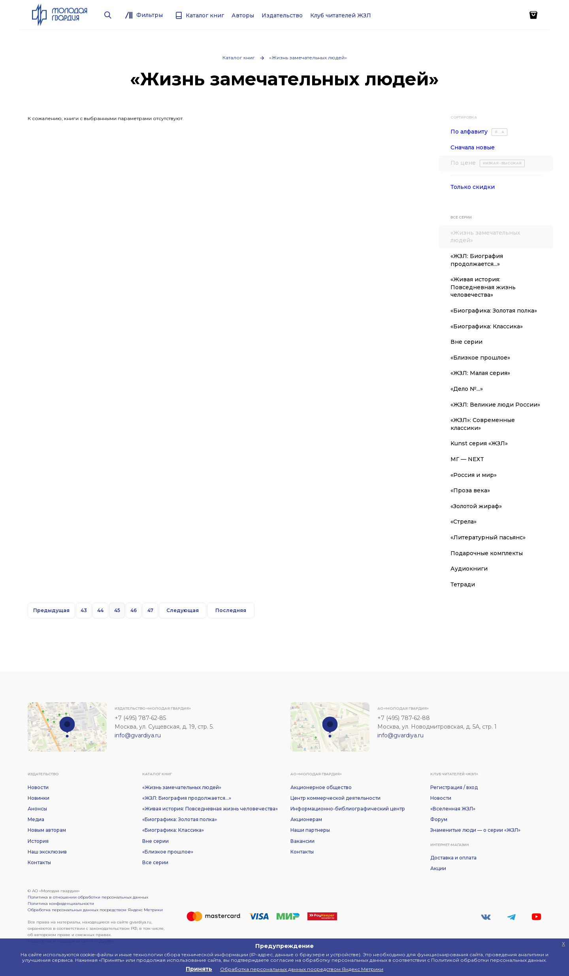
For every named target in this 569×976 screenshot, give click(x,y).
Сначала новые (472, 147)
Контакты (39, 862)
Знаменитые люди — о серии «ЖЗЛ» (475, 830)
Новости (38, 787)
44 (100, 610)
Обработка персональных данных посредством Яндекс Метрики (95, 909)
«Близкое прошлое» (480, 357)
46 (133, 610)
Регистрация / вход (454, 787)
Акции (438, 868)
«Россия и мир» (473, 475)
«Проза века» (470, 490)
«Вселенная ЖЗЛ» (452, 809)
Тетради (462, 584)
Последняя (230, 610)
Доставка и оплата (453, 858)
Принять (199, 968)
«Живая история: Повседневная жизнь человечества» (483, 287)
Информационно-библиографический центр (347, 809)
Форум (438, 819)
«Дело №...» (466, 388)
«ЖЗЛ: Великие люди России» (495, 404)
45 (117, 610)
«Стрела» (463, 521)
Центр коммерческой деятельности (335, 798)
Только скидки (472, 186)
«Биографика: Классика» (486, 326)
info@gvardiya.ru (138, 735)
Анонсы (37, 809)
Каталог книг (238, 57)
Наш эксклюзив (47, 852)
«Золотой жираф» (476, 506)
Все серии (155, 862)
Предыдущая (51, 610)
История (38, 841)
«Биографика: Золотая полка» (493, 310)
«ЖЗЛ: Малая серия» (480, 373)
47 (150, 610)
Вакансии (302, 841)
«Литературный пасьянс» (488, 537)
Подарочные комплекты (486, 553)
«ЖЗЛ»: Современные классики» (482, 423)
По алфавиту (478, 132)
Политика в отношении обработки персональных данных (88, 897)
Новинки (38, 798)
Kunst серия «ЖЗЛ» (479, 443)
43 (84, 610)
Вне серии (466, 341)
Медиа (36, 819)
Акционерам (306, 819)
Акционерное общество (321, 787)
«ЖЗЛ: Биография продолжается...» (476, 260)
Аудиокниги (469, 568)
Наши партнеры (310, 830)
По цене (487, 163)
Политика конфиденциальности (61, 903)
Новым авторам (47, 830)
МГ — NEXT (467, 459)
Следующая (182, 610)
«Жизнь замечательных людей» (308, 57)
